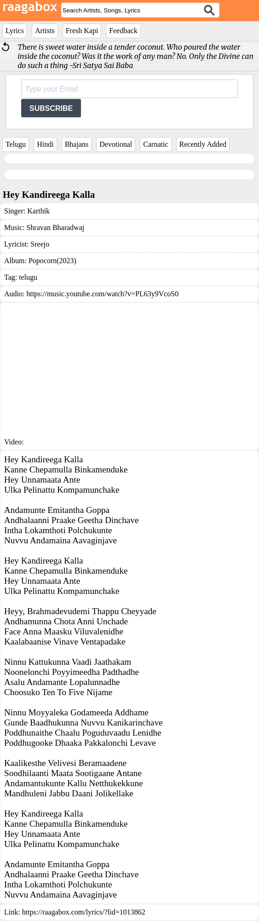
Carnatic (155, 144)
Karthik (38, 211)
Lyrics (15, 31)
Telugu (16, 144)
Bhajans (77, 144)
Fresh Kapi (82, 31)
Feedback (123, 31)
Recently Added (203, 144)
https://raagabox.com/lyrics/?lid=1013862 (83, 912)
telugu (28, 277)
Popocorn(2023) (52, 261)
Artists (45, 31)
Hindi (45, 144)
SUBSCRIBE (51, 108)
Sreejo (39, 244)
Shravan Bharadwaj (55, 227)
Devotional (115, 144)
